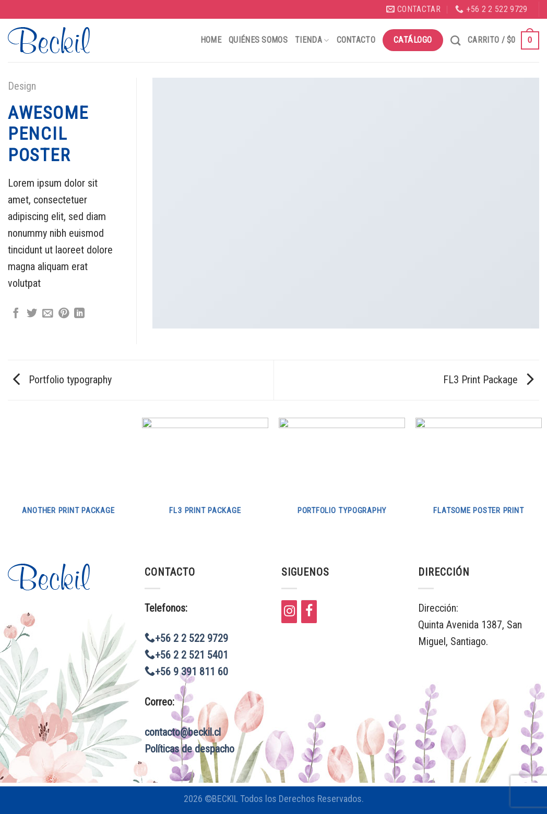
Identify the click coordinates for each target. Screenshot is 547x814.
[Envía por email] (47, 314)
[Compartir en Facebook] (15, 314)
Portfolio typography (62, 379)
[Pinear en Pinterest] (63, 314)
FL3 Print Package (488, 379)
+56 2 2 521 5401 (186, 655)
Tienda (312, 40)
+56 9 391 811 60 (186, 671)
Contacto (356, 40)
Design (22, 86)
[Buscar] (455, 40)
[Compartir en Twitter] (32, 314)
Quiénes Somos (258, 40)
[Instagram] (289, 611)
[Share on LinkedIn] (79, 314)
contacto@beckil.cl (183, 732)
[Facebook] (309, 611)
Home (210, 40)
